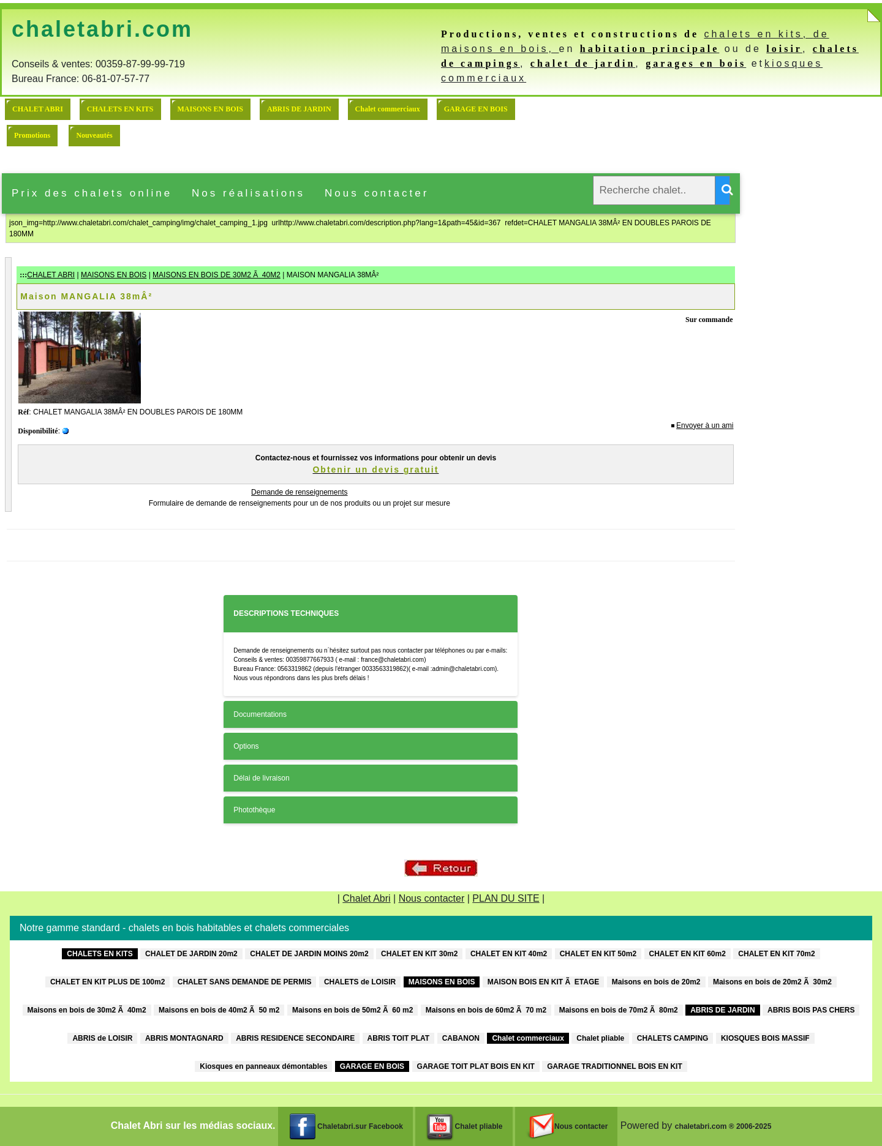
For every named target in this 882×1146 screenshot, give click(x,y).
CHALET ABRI (37, 109)
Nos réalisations (248, 193)
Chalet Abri (366, 898)
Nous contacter (377, 193)
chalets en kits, (758, 34)
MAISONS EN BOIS (210, 109)
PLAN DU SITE (505, 898)
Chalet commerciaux (387, 109)
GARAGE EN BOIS (476, 109)
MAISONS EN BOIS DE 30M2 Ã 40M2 (217, 275)
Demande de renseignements (299, 492)
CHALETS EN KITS (120, 109)
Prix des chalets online (92, 193)
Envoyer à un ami (704, 425)
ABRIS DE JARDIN (299, 109)
